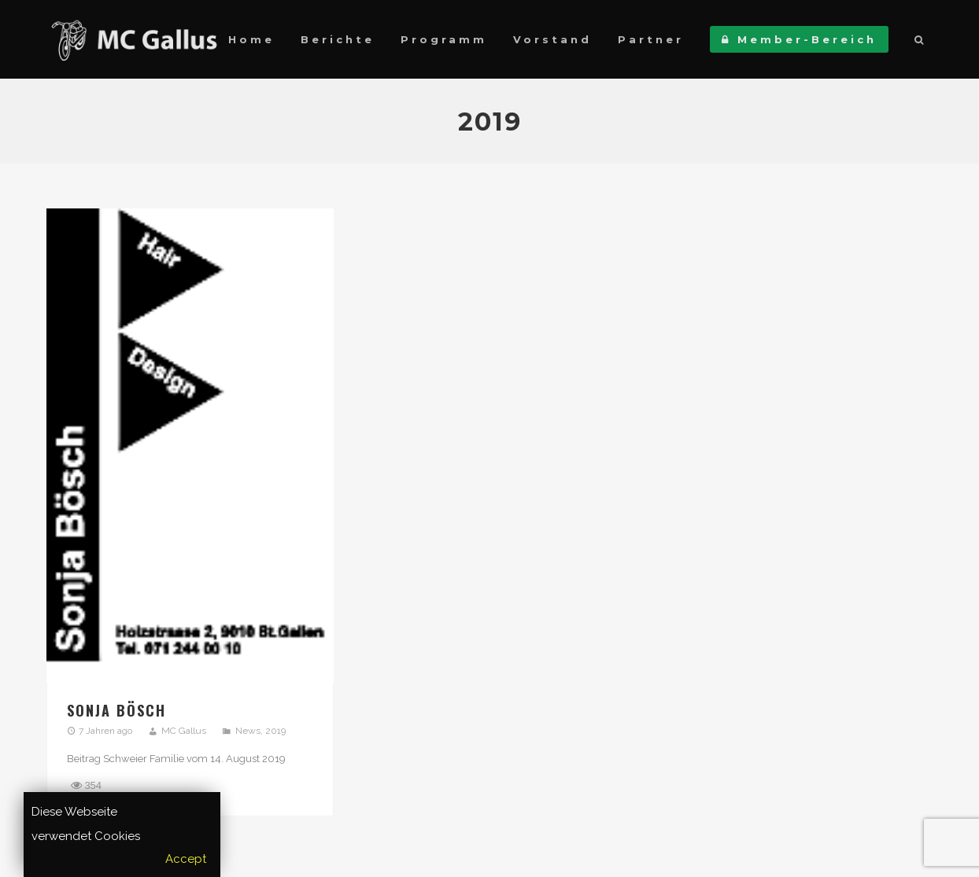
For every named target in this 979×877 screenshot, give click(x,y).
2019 (275, 730)
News (247, 730)
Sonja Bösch (116, 710)
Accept (185, 859)
